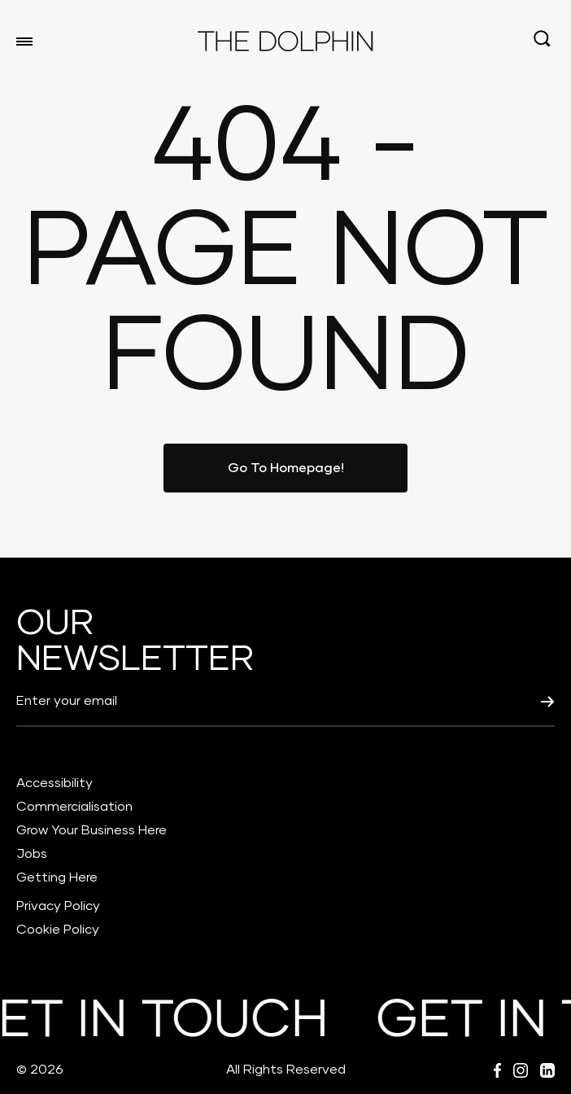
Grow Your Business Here (91, 830)
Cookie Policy (57, 929)
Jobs (31, 853)
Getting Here (57, 877)
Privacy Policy (58, 905)
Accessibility (54, 783)
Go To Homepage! (286, 468)
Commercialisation (74, 806)
